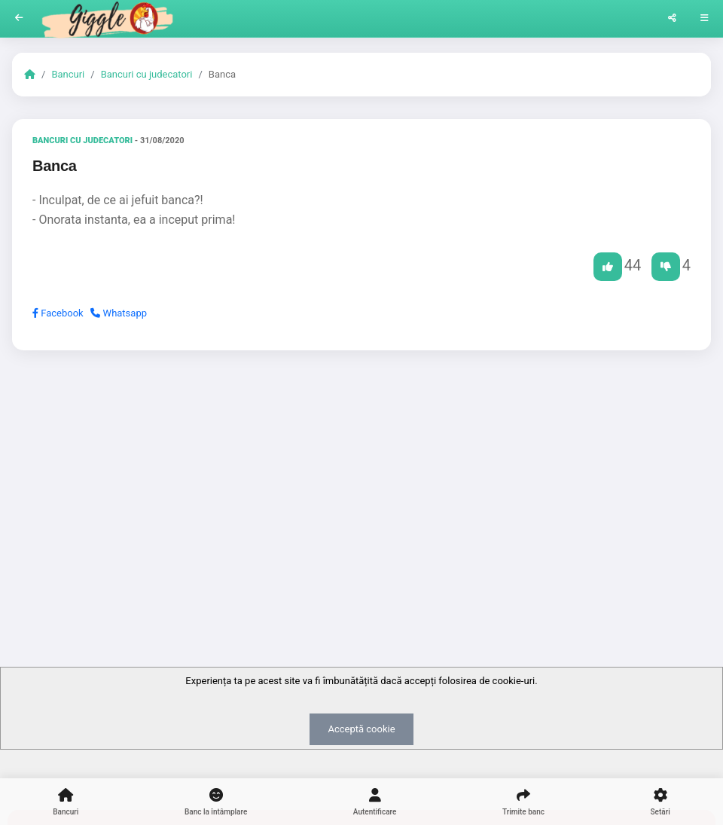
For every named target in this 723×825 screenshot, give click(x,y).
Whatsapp (118, 313)
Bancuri (67, 74)
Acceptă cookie (361, 729)
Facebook (58, 313)
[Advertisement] (361, 478)
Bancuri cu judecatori (147, 74)
